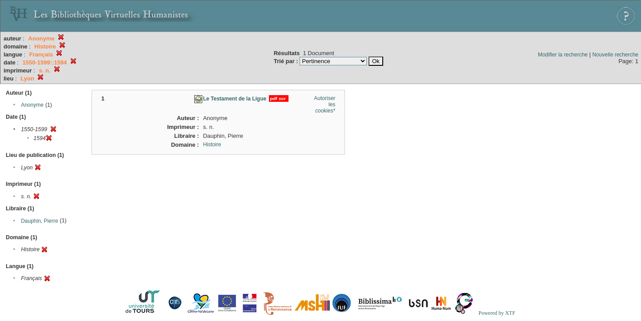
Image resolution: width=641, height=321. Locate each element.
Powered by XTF (496, 313)
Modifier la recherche (563, 55)
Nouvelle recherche (615, 55)
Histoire (212, 144)
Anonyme (32, 105)
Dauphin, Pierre (39, 221)
